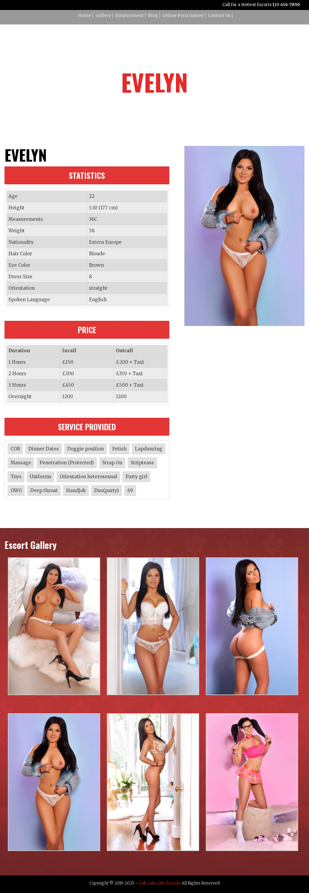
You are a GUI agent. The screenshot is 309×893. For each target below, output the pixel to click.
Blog (153, 15)
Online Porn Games (183, 15)
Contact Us (219, 15)
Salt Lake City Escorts (160, 883)
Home (84, 15)
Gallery (103, 15)
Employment (130, 15)
